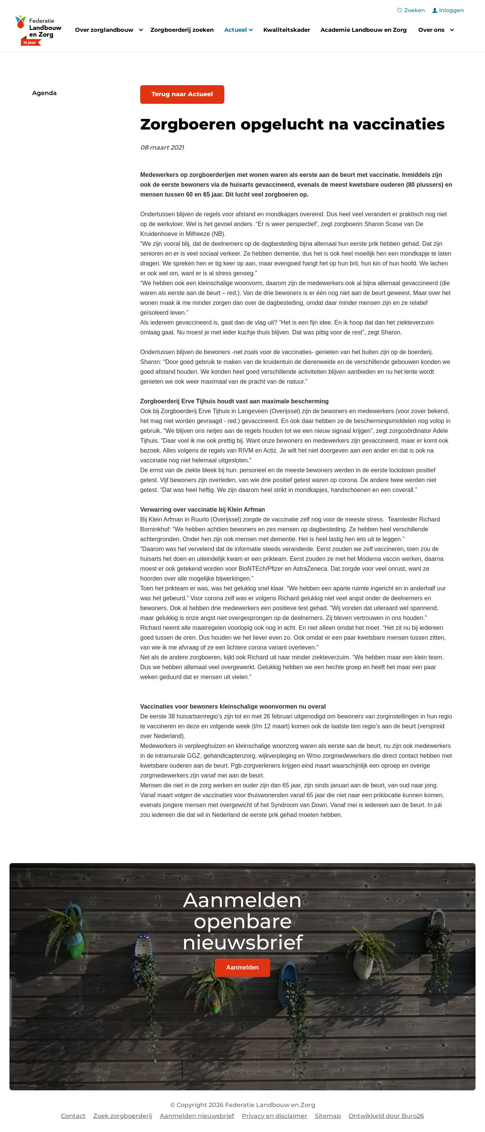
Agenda (44, 93)
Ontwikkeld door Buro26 (386, 1116)
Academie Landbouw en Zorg (364, 29)
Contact (73, 1116)
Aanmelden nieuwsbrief (197, 1116)
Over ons (431, 29)
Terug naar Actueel (182, 94)
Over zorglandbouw (104, 29)
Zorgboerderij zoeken (182, 29)
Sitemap (328, 1116)
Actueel (238, 31)
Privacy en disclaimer (274, 1116)
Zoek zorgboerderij (122, 1116)
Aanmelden (242, 967)
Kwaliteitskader (286, 29)
